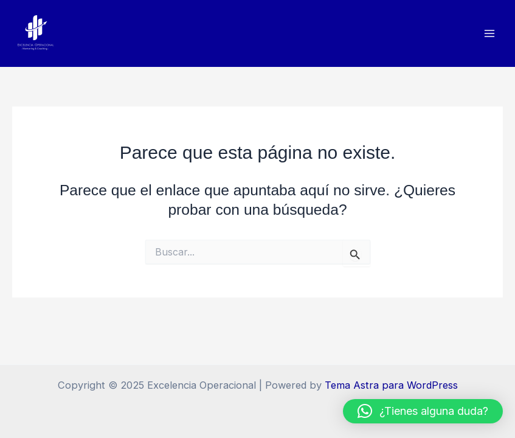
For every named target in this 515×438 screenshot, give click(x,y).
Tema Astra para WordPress (391, 385)
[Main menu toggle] (489, 33)
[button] (423, 411)
